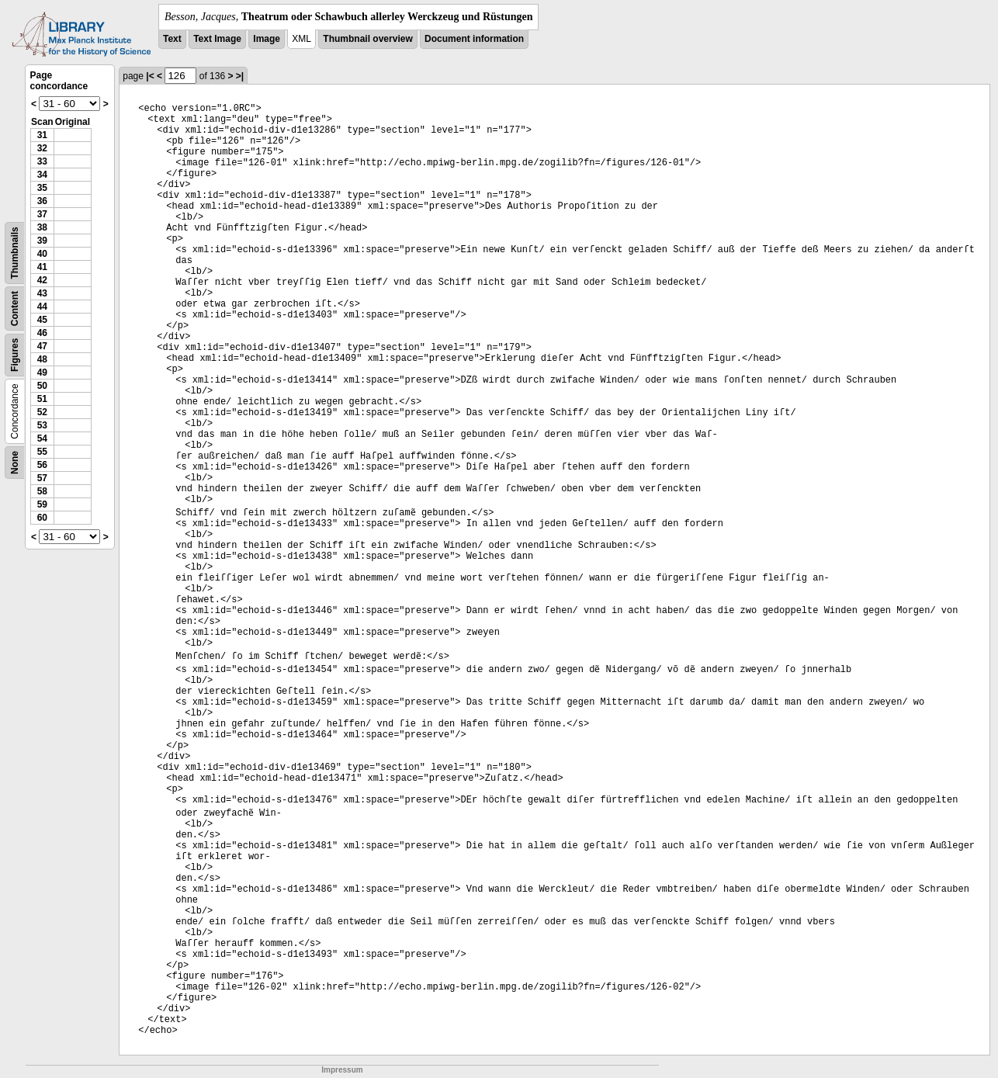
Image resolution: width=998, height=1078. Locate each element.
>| (240, 76)
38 (42, 227)
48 (42, 359)
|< (150, 76)
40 (42, 253)
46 (42, 333)
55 (42, 451)
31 (42, 135)
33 (42, 161)
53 (42, 425)
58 (42, 491)
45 (42, 319)
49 (42, 372)
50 (42, 385)
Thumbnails (14, 253)
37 (42, 214)
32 (42, 148)
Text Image (217, 38)
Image (266, 38)
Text (172, 38)
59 (42, 504)
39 (42, 240)
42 (42, 280)
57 (42, 478)
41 (42, 267)
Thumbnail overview (367, 38)
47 (42, 346)
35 (42, 187)
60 (42, 517)
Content (14, 308)
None (14, 462)
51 (42, 398)
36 (42, 201)
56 (42, 464)
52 (42, 412)
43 (42, 293)
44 (42, 306)
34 (42, 174)
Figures (14, 355)
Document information (474, 38)
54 (42, 438)
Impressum (341, 1070)
